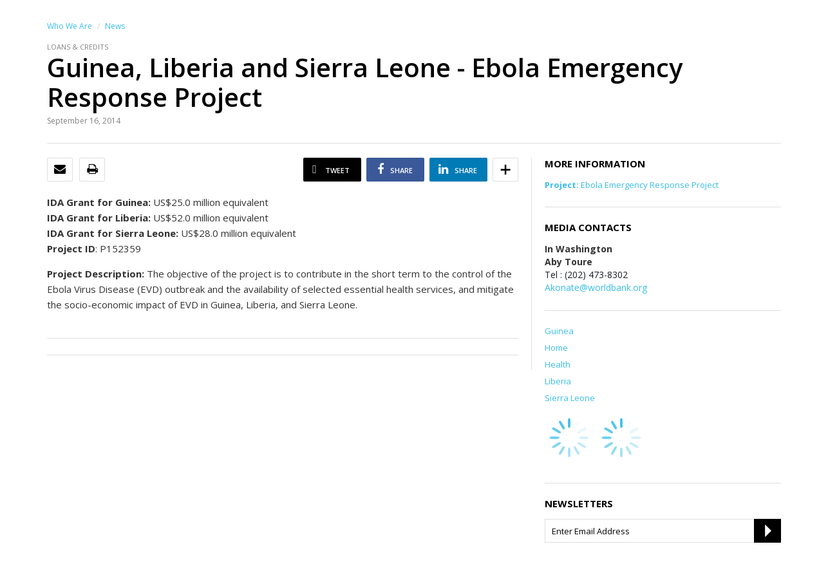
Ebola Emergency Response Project (632, 185)
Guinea (559, 331)
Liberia (558, 381)
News (115, 26)
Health (557, 364)
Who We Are (69, 26)
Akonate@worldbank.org (596, 287)
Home (556, 347)
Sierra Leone (570, 398)
